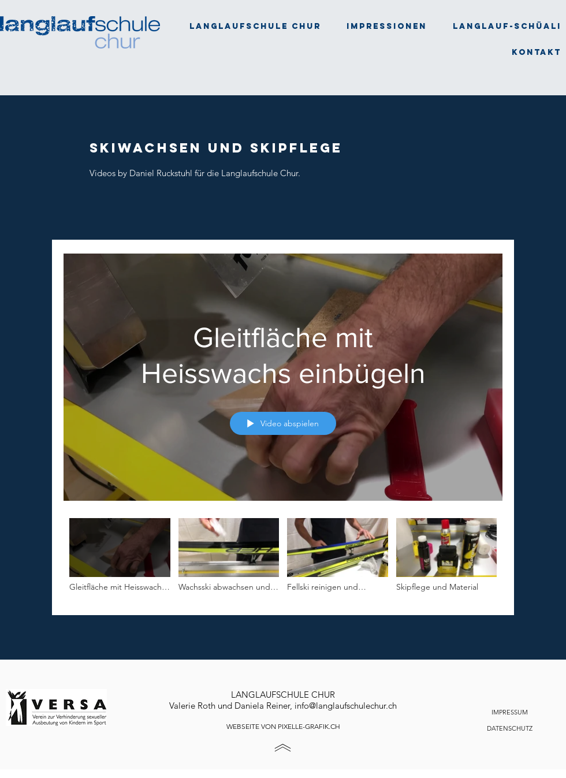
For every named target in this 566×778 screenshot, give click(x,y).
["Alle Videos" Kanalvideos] (283, 558)
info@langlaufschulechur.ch (346, 705)
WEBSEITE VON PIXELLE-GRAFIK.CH (283, 726)
